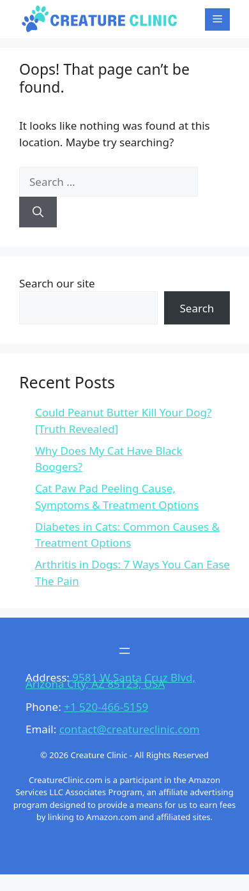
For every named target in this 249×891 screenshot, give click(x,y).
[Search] (38, 212)
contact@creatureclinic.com (129, 729)
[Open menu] (124, 651)
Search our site (57, 283)
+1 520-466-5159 (106, 706)
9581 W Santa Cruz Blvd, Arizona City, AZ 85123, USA (110, 680)
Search (197, 308)
